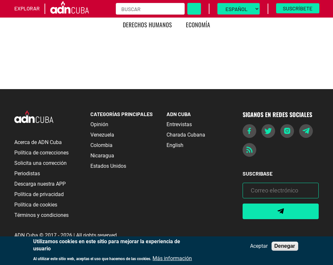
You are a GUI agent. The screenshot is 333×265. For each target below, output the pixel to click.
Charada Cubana (185, 135)
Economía (198, 24)
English (174, 145)
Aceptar (259, 246)
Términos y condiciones (41, 215)
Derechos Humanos (147, 24)
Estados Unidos (108, 166)
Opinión (99, 124)
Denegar (284, 246)
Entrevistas (179, 124)
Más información (172, 258)
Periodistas (27, 173)
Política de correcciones (41, 153)
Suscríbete (298, 8)
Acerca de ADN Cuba (38, 142)
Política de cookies (35, 205)
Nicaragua (102, 155)
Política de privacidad (39, 194)
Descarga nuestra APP (40, 184)
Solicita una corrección (40, 163)
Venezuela (102, 135)
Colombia (101, 145)
